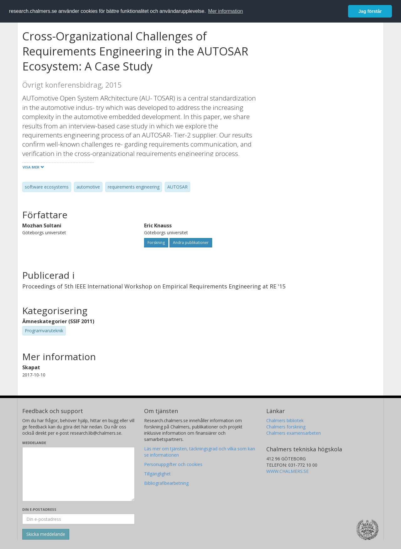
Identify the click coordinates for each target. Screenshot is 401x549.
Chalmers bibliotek (285, 420)
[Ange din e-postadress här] (78, 519)
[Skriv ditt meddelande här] (78, 474)
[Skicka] (45, 534)
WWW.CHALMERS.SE (287, 471)
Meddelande (34, 442)
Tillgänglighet (157, 474)
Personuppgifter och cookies (173, 464)
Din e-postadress (39, 509)
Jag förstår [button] (370, 11)
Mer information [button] (225, 11)
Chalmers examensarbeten (293, 433)
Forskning (156, 242)
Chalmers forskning (285, 427)
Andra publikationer (191, 242)
